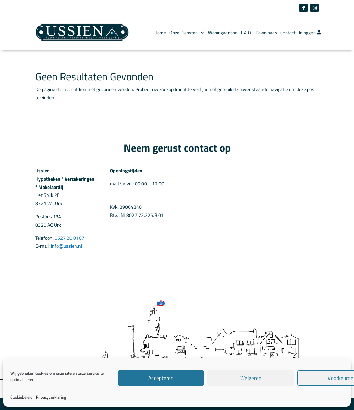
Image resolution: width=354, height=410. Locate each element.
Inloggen (310, 32)
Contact (288, 32)
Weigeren (250, 378)
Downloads (266, 32)
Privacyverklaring (51, 397)
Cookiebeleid (21, 397)
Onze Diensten (183, 32)
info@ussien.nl (66, 245)
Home (160, 32)
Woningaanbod (222, 32)
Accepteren (161, 378)
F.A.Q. (246, 32)
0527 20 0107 (69, 238)
